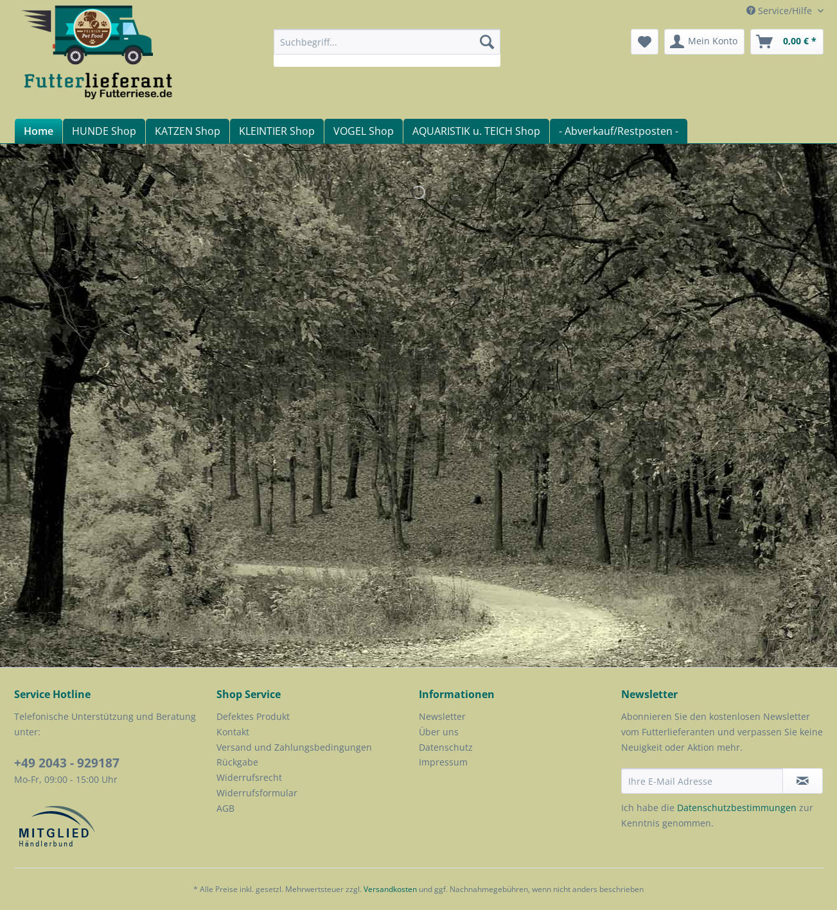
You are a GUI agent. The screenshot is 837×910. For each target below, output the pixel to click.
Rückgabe (237, 762)
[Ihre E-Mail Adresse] (702, 781)
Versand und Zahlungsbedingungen (294, 747)
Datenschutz (446, 747)
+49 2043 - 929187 (66, 763)
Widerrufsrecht (249, 777)
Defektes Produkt (253, 716)
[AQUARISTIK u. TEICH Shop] (476, 131)
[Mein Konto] (704, 42)
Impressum (443, 762)
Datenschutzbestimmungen (737, 807)
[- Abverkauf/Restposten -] (618, 131)
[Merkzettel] (644, 42)
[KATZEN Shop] (187, 131)
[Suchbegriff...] (387, 42)
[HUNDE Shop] (103, 131)
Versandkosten (390, 889)
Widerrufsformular (256, 793)
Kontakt (232, 732)
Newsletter (442, 716)
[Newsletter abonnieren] (802, 781)
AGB (225, 808)
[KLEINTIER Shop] (276, 131)
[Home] (38, 131)
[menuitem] (387, 48)
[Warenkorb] (787, 42)
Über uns (439, 732)
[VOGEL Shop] (363, 131)
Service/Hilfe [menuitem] (780, 10)
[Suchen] (486, 42)
